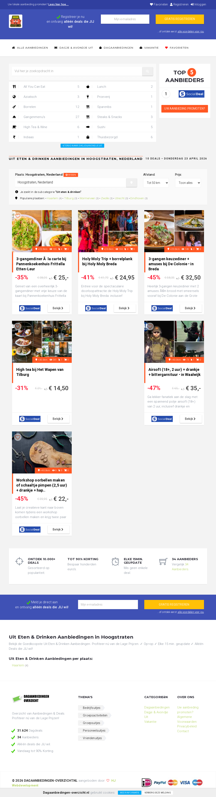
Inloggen (198, 4)
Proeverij (119, 97)
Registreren (179, 4)
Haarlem (52, 198)
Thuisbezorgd (119, 137)
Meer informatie (129, 793)
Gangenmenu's (45, 117)
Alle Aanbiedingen (30, 47)
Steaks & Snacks (119, 117)
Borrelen (45, 107)
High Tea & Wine (45, 127)
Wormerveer (87, 198)
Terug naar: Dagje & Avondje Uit (82, 146)
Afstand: (149, 174)
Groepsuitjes (91, 723)
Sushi (119, 127)
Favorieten (159, 4)
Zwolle (105, 198)
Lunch (119, 87)
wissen (71, 175)
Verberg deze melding (157, 793)
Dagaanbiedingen (116, 47)
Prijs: (178, 174)
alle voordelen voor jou (191, 31)
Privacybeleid (187, 726)
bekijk (59, 308)
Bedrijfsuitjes (91, 707)
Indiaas (45, 137)
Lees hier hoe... (58, 4)
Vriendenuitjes (92, 738)
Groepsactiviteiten (95, 715)
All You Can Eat (45, 87)
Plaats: (46, 174)
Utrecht (119, 198)
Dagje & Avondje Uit (73, 47)
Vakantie (149, 47)
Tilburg (69, 198)
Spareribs (119, 107)
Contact (183, 731)
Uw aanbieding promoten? (184, 108)
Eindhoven (137, 198)
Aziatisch (45, 97)
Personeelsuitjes (94, 730)
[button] (147, 71)
